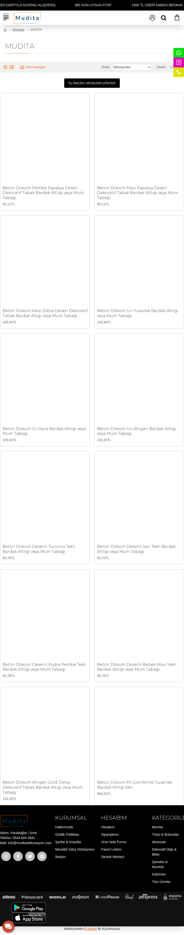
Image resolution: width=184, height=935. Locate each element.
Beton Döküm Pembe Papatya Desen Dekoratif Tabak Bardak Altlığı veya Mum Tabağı (43, 193)
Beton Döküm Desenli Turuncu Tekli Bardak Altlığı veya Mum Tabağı (39, 549)
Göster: (161, 67)
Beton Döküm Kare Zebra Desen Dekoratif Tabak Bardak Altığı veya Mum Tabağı (45, 313)
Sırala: (106, 67)
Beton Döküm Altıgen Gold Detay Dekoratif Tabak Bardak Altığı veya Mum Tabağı (43, 787)
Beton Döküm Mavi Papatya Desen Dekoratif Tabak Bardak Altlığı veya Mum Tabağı (137, 193)
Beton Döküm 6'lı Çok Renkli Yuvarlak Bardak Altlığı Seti (134, 785)
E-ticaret (90, 929)
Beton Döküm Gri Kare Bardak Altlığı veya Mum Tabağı (44, 431)
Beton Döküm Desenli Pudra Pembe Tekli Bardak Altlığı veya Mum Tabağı (44, 667)
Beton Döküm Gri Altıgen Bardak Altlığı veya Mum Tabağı (136, 431)
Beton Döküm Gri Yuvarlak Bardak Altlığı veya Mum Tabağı (137, 313)
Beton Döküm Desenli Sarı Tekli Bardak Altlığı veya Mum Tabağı (136, 549)
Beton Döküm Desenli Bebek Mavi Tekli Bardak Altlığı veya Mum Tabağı (136, 667)
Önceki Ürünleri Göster (94, 83)
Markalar (18, 29)
